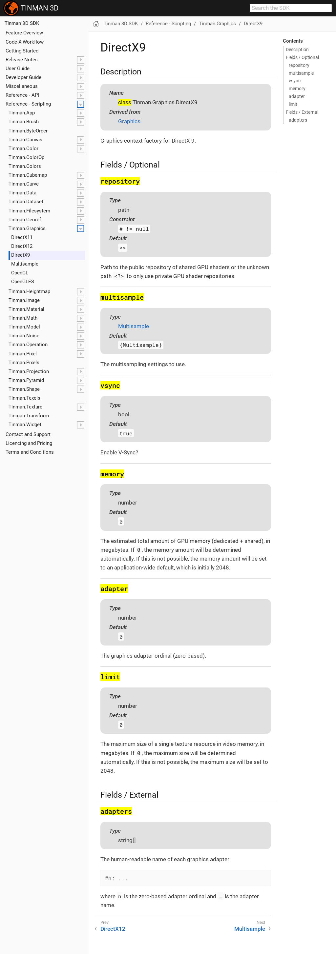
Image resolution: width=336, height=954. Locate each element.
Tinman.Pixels (24, 363)
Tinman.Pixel (23, 354)
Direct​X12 (21, 246)
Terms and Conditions (30, 452)
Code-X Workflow (25, 42)
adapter (297, 96)
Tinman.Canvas (25, 140)
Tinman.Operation (28, 345)
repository (299, 65)
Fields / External (302, 112)
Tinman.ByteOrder (28, 131)
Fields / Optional (302, 57)
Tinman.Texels (24, 398)
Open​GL (19, 273)
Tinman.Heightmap (29, 291)
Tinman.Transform (29, 416)
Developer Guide (23, 77)
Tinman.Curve (24, 184)
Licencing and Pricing (29, 443)
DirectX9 (253, 24)
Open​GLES (22, 282)
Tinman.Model (24, 327)
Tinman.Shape (24, 389)
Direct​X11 (21, 237)
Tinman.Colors (25, 166)
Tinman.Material (26, 309)
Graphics (129, 121)
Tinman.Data (22, 193)
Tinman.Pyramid (26, 380)
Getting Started (22, 51)
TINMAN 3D (30, 8)
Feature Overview (24, 33)
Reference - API (22, 95)
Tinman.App (22, 113)
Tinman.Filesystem (29, 211)
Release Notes (22, 60)
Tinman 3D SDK (22, 23)
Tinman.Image (24, 300)
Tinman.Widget (25, 424)
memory (297, 88)
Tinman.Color (23, 148)
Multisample (24, 264)
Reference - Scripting (28, 104)
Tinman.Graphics (27, 228)
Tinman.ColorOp (26, 157)
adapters (298, 120)
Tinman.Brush (24, 122)
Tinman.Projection (29, 371)
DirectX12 (112, 928)
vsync (295, 80)
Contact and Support (28, 434)
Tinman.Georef (25, 220)
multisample (301, 73)
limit (293, 104)
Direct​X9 (20, 255)
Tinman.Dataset (26, 202)
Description (297, 49)
